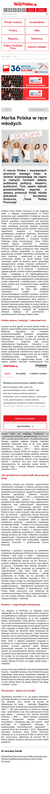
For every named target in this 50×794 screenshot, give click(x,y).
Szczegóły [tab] (21, 373)
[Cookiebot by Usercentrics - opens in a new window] (35, 366)
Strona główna (6, 57)
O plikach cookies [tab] (38, 373)
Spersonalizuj (25, 426)
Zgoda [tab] (7, 373)
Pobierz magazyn (31, 10)
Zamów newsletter (41, 10)
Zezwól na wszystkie (25, 418)
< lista (6, 110)
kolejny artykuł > (38, 110)
